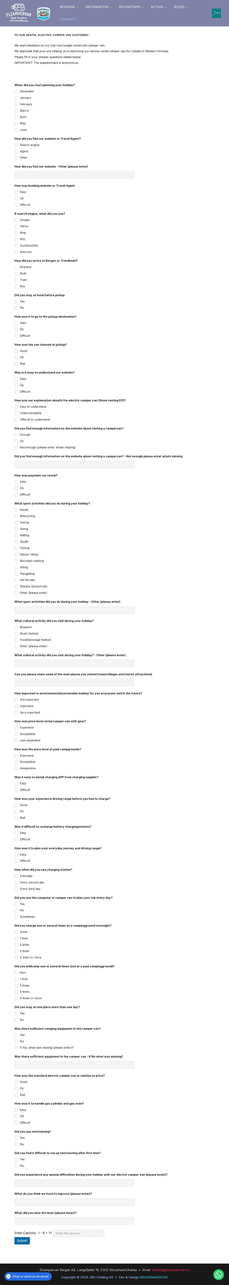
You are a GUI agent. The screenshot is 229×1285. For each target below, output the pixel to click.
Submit (22, 1240)
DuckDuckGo (29, 245)
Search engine (29, 145)
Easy (23, 192)
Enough (25, 434)
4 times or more (31, 998)
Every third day (30, 889)
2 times (24, 944)
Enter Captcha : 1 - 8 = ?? (59, 1233)
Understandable (30, 413)
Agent (24, 151)
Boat (23, 273)
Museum (26, 627)
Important (26, 706)
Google (24, 220)
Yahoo (24, 226)
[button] (68, 7)
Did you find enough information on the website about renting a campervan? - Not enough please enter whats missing (98, 456)
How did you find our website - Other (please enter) (51, 166)
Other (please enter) (33, 593)
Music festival (29, 633)
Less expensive (30, 740)
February (26, 104)
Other (24, 157)
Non (23, 972)
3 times (24, 951)
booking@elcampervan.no (170, 1270)
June (23, 129)
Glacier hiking (29, 554)
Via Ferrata (27, 580)
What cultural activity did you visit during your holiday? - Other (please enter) (70, 655)
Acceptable (27, 734)
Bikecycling (27, 516)
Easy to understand (33, 406)
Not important (29, 699)
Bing (23, 232)
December (27, 91)
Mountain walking (32, 561)
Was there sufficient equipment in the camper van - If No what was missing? (68, 1056)
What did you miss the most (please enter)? (45, 1213)
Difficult (25, 205)
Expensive (27, 727)
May (23, 123)
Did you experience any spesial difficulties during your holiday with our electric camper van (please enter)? (91, 1174)
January (25, 98)
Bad (22, 363)
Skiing (24, 567)
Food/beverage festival (35, 640)
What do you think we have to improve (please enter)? (53, 1193)
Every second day (32, 882)
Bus (22, 286)
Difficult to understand (35, 419)
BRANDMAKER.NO (153, 1277)
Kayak (24, 509)
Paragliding (27, 573)
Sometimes (27, 916)
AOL (23, 239)
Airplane (25, 267)
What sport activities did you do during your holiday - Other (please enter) (67, 601)
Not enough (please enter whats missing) (48, 447)
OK (22, 1116)
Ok (22, 198)
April (23, 117)
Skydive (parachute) (33, 586)
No (22, 307)
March (24, 110)
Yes (22, 301)
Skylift (24, 541)
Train (23, 280)
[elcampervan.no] (18, 13)
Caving (24, 522)
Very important (30, 712)
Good (23, 351)
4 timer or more (30, 957)
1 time (24, 938)
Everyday (26, 876)
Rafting (24, 535)
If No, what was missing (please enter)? (47, 1047)
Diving (24, 529)
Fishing (24, 548)
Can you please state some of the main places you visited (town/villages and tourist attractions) (83, 674)
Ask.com (26, 252)
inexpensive (28, 768)
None (23, 932)
